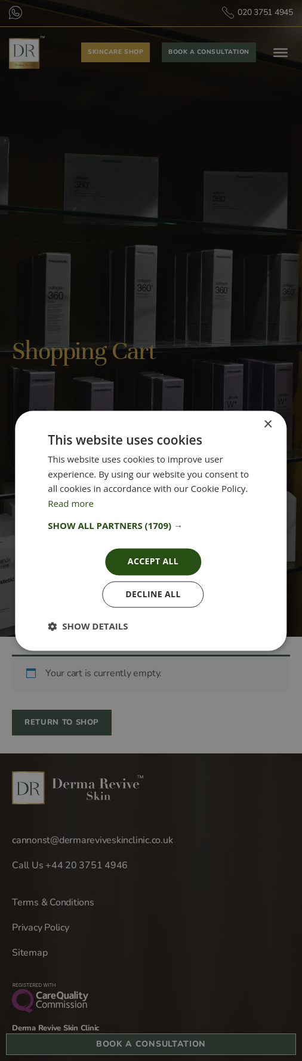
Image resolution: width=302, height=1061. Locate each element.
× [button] (267, 424)
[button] (151, 525)
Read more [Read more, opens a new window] (71, 504)
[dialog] (150, 530)
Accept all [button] (153, 561)
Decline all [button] (152, 594)
